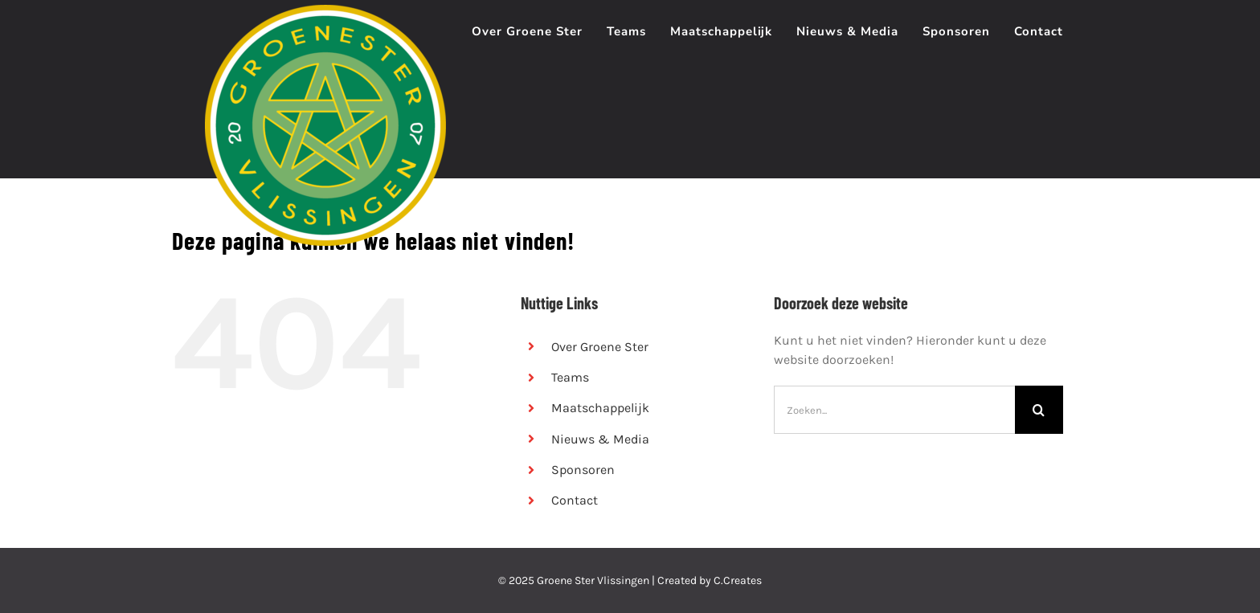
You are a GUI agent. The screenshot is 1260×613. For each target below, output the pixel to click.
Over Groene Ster (599, 346)
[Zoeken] (1039, 410)
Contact (574, 500)
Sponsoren (583, 469)
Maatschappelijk (600, 407)
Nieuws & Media (600, 439)
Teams (570, 377)
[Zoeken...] (894, 410)
